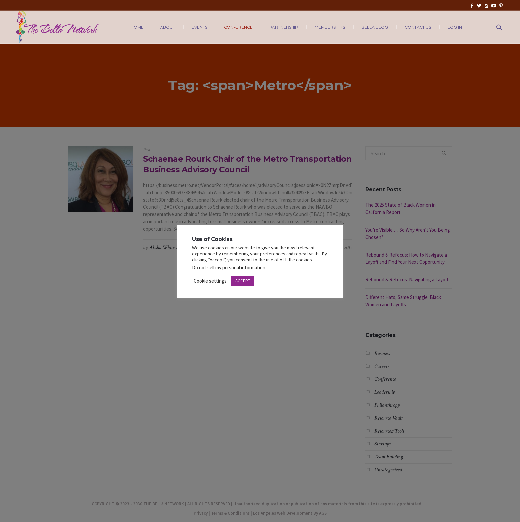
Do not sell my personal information (228, 267)
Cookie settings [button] (210, 281)
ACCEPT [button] (242, 281)
